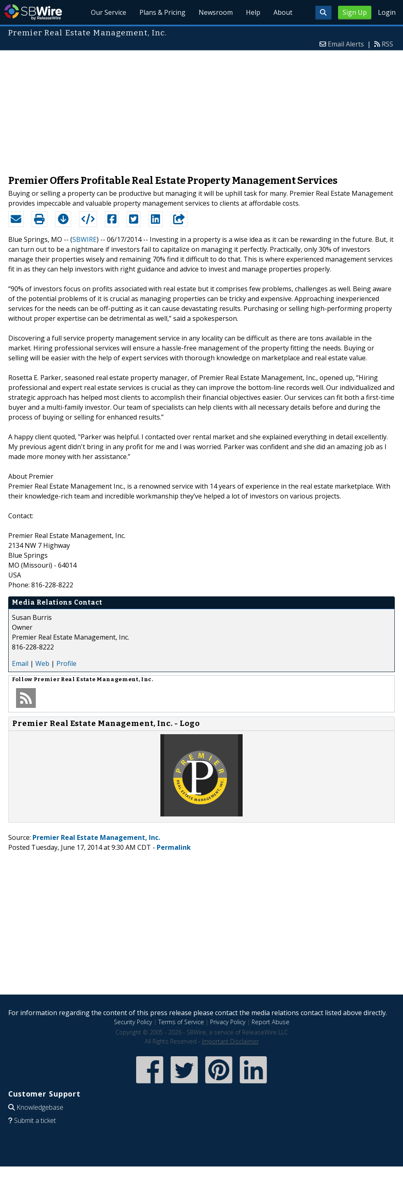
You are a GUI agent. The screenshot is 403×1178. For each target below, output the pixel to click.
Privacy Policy (228, 1022)
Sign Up (355, 12)
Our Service (108, 12)
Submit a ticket (35, 1120)
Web (42, 663)
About (282, 12)
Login (387, 12)
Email (20, 663)
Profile (66, 663)
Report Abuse (271, 1022)
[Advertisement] (202, 108)
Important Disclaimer (230, 1041)
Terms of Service (181, 1022)
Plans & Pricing (162, 12)
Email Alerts (346, 44)
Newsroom (216, 12)
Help (253, 12)
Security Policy (133, 1022)
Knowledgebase (39, 1107)
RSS (387, 44)
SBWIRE (84, 239)
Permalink (174, 847)
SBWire (33, 12)
